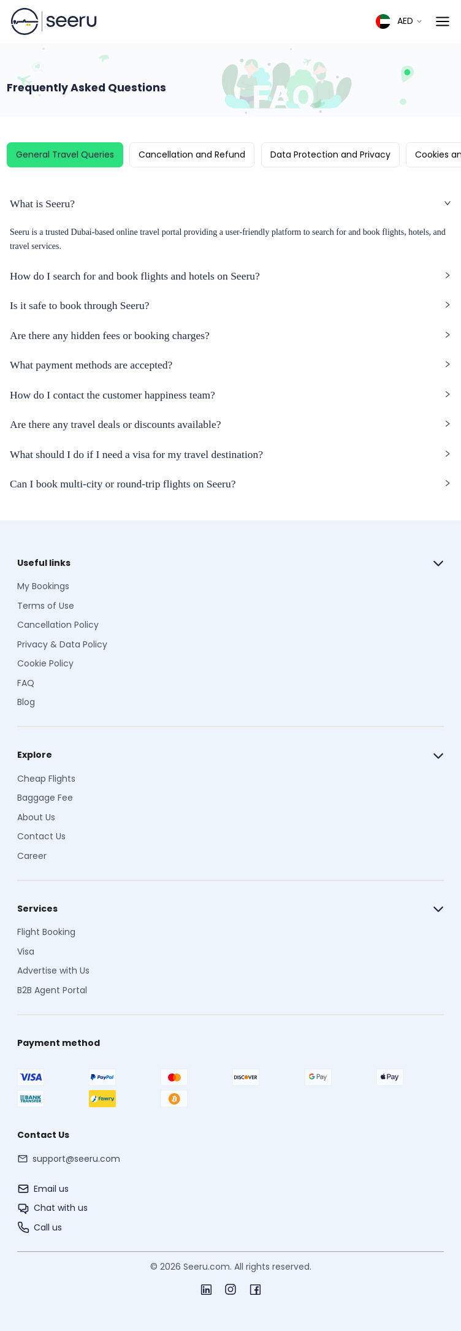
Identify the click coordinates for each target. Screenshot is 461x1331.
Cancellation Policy (58, 625)
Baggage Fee (45, 797)
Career (32, 856)
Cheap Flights (46, 778)
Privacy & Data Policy (62, 644)
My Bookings (43, 586)
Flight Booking (46, 932)
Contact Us (41, 836)
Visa (25, 951)
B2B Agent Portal (52, 990)
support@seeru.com (76, 1159)
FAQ (25, 683)
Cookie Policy (45, 663)
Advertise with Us (53, 970)
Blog (26, 702)
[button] (230, 208)
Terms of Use (45, 606)
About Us (36, 817)
